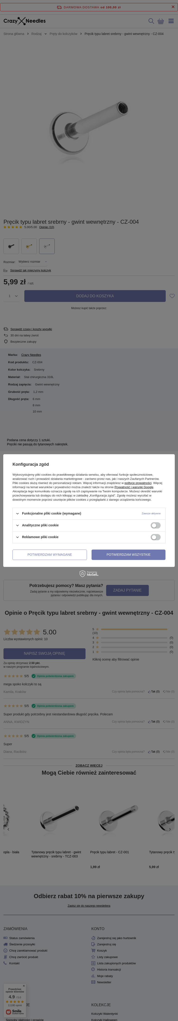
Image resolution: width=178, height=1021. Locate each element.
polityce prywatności (137, 483)
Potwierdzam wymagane (50, 554)
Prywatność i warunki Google (133, 487)
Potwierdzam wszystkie (129, 554)
